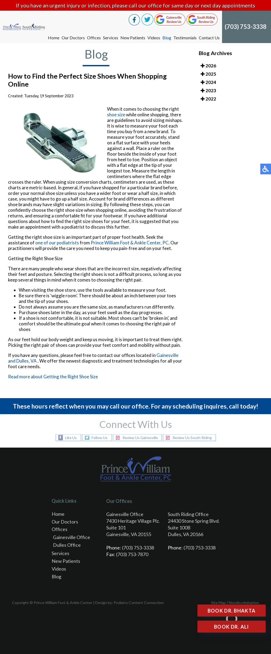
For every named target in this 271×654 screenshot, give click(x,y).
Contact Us (209, 37)
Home (53, 37)
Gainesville (167, 355)
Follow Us (98, 437)
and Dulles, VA (22, 361)
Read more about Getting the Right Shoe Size (53, 376)
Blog (166, 37)
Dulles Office (67, 545)
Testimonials (185, 37)
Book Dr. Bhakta (232, 611)
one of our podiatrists (57, 242)
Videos (153, 37)
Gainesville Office (71, 537)
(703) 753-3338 (245, 26)
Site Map (218, 602)
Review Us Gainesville (139, 437)
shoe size (116, 114)
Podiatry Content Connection (139, 602)
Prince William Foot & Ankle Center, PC (130, 242)
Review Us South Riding (193, 437)
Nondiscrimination (244, 602)
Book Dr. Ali (231, 627)
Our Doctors (73, 37)
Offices (94, 37)
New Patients (132, 37)
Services (110, 37)
